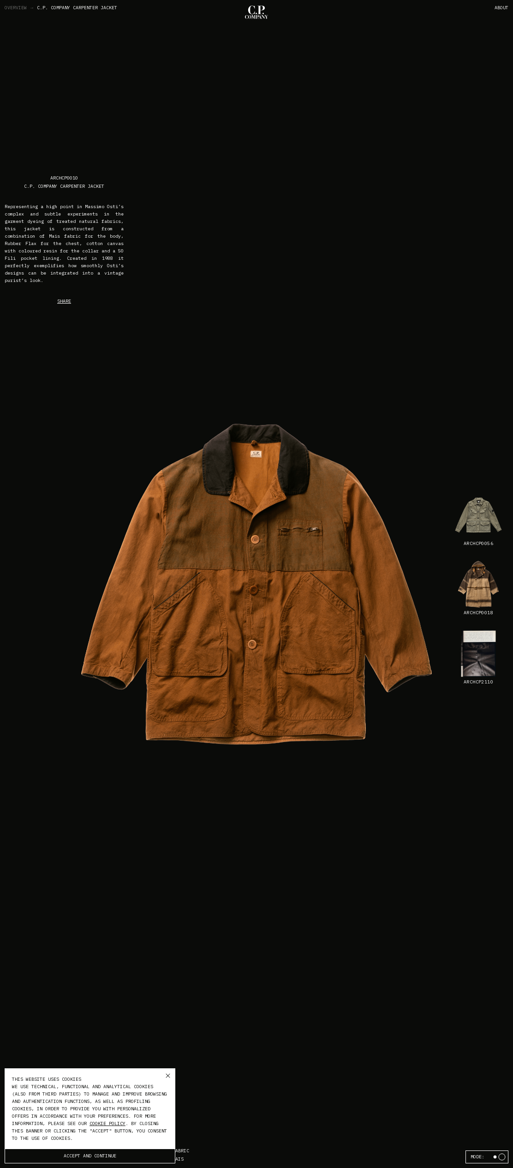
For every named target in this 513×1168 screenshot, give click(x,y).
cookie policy (107, 1123)
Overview (19, 8)
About (501, 8)
